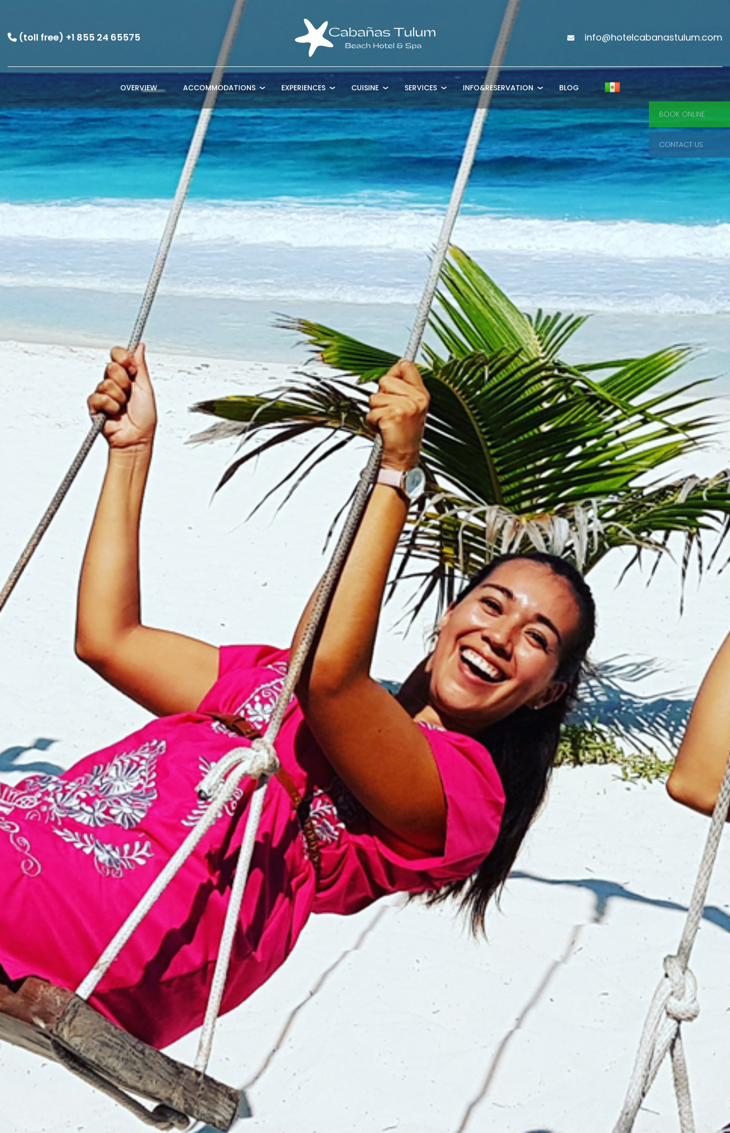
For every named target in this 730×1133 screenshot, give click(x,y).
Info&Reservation (498, 88)
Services (421, 88)
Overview (138, 88)
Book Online (682, 114)
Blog (569, 88)
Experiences (303, 88)
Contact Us (681, 144)
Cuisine (365, 88)
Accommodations (219, 88)
